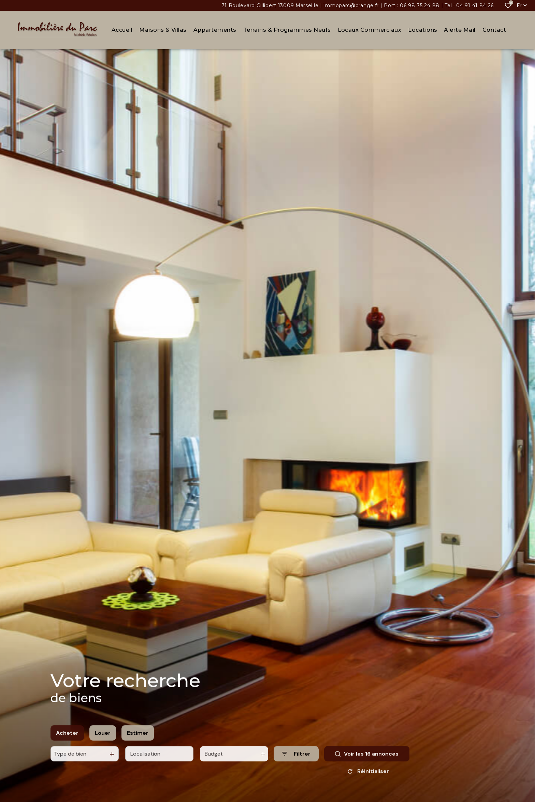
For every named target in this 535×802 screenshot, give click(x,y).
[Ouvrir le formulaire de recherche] (296, 758)
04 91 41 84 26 (475, 5)
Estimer (137, 737)
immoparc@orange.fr (351, 5)
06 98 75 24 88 (419, 5)
